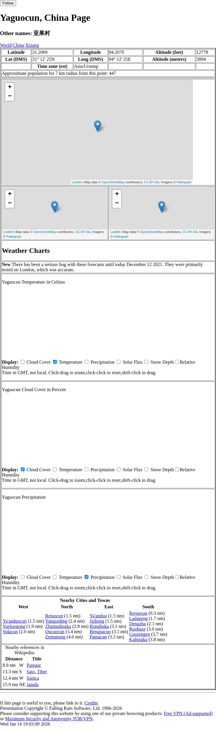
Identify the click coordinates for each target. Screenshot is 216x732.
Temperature (71, 362)
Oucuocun (54, 631)
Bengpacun (100, 631)
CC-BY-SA (151, 182)
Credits (91, 702)
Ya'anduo (98, 615)
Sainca (33, 678)
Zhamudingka (58, 626)
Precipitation (102, 362)
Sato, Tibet (37, 671)
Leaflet (77, 182)
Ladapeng (138, 618)
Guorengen (139, 634)
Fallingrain (184, 182)
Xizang (32, 45)
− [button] (10, 96)
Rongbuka (99, 626)
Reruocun (138, 613)
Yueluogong (14, 626)
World (6, 45)
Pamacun (98, 636)
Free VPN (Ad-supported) (188, 713)
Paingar (34, 665)
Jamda (33, 684)
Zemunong (55, 636)
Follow (8, 3)
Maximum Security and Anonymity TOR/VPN (48, 718)
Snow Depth (162, 362)
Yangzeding (56, 621)
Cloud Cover (39, 362)
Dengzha (137, 623)
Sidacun (10, 631)
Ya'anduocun (15, 621)
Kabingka (138, 639)
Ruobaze (137, 628)
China (18, 45)
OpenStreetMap (113, 182)
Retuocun (54, 615)
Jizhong (97, 621)
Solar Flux (132, 362)
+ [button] (10, 87)
